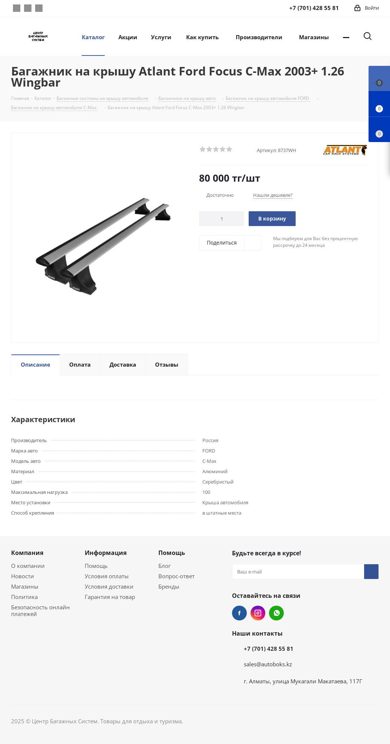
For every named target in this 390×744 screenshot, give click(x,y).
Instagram (27, 8)
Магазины (24, 586)
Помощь (96, 565)
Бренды (168, 586)
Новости (22, 576)
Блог (164, 565)
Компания (27, 553)
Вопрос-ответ (176, 576)
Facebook (16, 8)
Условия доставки (109, 586)
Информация (106, 553)
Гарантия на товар (110, 596)
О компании (28, 565)
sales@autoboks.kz (268, 664)
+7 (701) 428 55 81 (268, 648)
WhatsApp (38, 8)
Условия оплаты (107, 576)
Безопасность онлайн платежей (40, 610)
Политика (24, 596)
